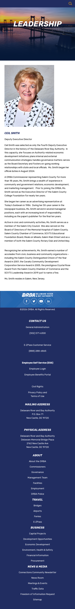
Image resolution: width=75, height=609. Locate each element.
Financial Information (38, 555)
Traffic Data (38, 588)
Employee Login (37, 368)
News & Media (37, 566)
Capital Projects (37, 533)
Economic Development (37, 544)
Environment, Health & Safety (37, 550)
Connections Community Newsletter (37, 572)
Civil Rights (37, 386)
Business (37, 527)
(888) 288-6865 (37, 351)
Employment (37, 488)
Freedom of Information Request (37, 594)
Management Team (37, 477)
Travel (37, 499)
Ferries (37, 516)
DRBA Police (37, 494)
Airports (37, 511)
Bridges (37, 505)
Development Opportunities (37, 539)
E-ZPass (37, 522)
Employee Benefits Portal (37, 374)
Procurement (37, 560)
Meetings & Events (37, 583)
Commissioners (37, 466)
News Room (37, 577)
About (37, 455)
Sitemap (37, 599)
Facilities (37, 483)
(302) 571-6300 (37, 333)
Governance (37, 472)
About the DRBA (37, 461)
